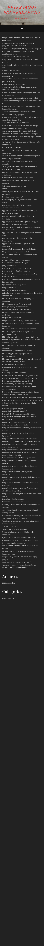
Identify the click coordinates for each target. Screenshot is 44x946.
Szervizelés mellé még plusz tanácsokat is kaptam (21, 515)
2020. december (8, 583)
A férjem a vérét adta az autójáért (15, 57)
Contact (5, 188)
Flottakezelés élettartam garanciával (16, 260)
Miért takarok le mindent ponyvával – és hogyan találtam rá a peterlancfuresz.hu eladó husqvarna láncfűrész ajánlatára (21, 339)
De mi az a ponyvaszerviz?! (12, 197)
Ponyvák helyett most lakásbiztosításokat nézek (21, 449)
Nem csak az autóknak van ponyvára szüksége (20, 378)
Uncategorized (8, 598)
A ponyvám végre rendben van (14, 84)
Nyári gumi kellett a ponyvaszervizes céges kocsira (22, 400)
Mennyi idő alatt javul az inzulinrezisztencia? (19, 329)
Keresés (37, 895)
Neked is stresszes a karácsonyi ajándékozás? (20, 375)
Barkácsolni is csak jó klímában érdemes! (17, 177)
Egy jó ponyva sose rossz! (12, 912)
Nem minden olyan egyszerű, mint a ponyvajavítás (21, 397)
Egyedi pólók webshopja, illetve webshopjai (19, 249)
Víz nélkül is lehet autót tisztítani (14, 568)
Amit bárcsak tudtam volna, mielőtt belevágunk (20, 133)
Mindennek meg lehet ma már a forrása (17, 351)
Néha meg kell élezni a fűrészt (14, 373)
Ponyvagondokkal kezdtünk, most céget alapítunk (21, 441)
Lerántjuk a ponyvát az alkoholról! (15, 307)
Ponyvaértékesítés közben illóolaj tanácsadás (19, 438)
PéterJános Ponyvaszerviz (22, 11)
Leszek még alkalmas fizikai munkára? (16, 309)
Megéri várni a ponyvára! (11, 318)
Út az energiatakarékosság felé (14, 543)
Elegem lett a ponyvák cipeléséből (15, 252)
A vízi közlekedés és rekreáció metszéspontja (20, 125)
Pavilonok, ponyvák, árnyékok (13, 408)
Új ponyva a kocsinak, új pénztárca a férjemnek (20, 540)
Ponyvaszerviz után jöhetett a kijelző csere (19, 458)
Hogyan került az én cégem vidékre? (16, 271)
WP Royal (31, 942)
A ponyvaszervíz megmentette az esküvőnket (20, 98)
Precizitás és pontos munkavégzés (15, 502)
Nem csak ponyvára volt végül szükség (17, 383)
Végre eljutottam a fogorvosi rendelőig (17, 562)
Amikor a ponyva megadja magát (15, 128)
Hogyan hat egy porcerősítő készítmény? (18, 268)
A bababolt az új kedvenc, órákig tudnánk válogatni (21, 48)
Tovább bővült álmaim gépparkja (15, 529)
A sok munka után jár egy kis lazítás (15, 123)
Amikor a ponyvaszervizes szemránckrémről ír (20, 131)
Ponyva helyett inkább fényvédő (14, 411)
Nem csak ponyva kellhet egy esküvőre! (17, 381)
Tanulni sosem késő (10, 526)
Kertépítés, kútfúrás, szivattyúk (14, 290)
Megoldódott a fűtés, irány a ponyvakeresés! (19, 320)
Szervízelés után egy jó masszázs (15, 518)
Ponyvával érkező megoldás (13, 499)
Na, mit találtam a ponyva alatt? (14, 364)
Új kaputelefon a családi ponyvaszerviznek (18, 537)
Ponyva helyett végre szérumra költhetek (18, 414)
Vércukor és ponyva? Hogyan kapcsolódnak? (19, 565)
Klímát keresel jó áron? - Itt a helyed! (16, 304)
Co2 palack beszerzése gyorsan (14, 186)
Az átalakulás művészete (11, 147)
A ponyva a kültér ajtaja (11, 70)
